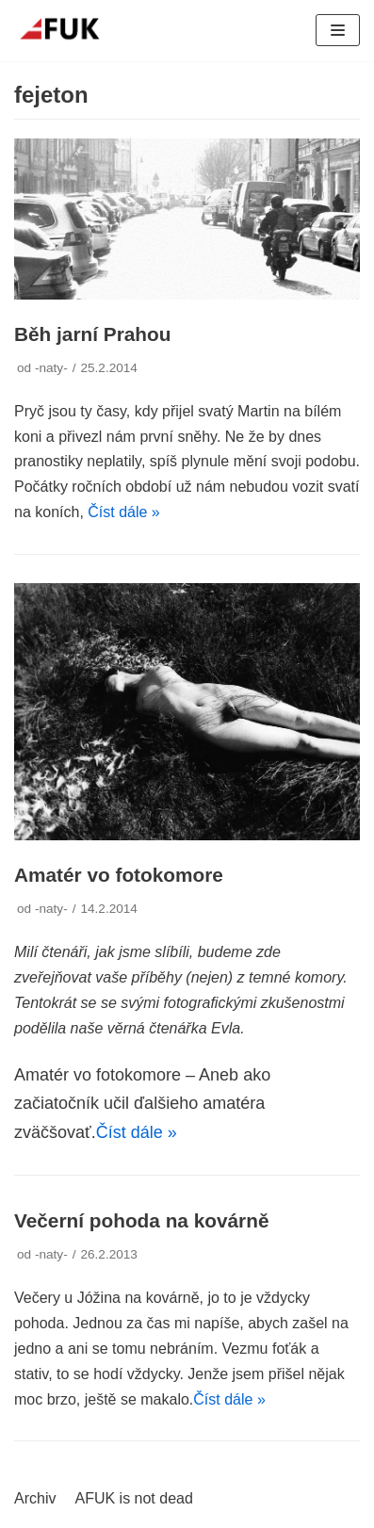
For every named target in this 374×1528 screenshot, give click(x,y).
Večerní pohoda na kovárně (141, 1220)
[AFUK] (70, 30)
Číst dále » (123, 512)
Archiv (35, 1498)
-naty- (51, 368)
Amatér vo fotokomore (118, 875)
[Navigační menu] (338, 30)
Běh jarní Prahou (92, 334)
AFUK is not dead (133, 1498)
